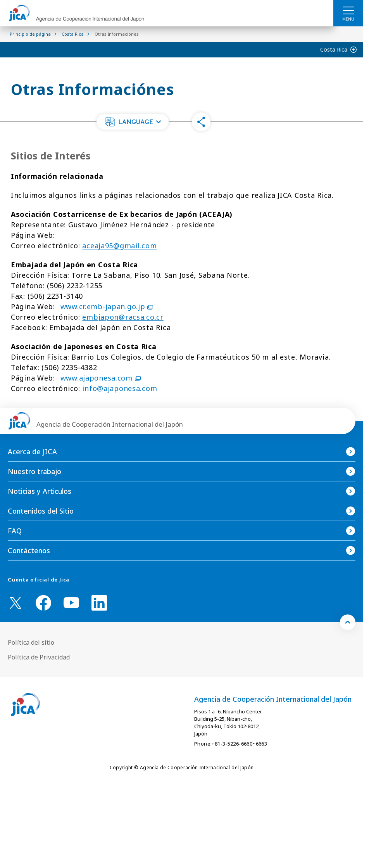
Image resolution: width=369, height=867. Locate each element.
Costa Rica (333, 49)
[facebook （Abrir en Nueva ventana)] (43, 603)
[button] (133, 122)
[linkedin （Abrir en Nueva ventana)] (99, 603)
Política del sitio (31, 642)
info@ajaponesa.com (119, 388)
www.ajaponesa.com (100, 377)
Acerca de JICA (32, 451)
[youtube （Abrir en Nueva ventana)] (71, 602)
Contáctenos (29, 550)
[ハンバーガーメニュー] (348, 10)
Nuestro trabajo (34, 471)
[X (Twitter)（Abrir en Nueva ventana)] (15, 603)
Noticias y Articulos (39, 491)
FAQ (15, 530)
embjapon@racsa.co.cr (122, 317)
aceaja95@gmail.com (119, 245)
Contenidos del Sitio (41, 511)
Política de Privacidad (39, 657)
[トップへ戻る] (347, 622)
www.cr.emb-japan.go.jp (106, 306)
